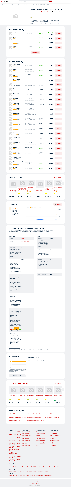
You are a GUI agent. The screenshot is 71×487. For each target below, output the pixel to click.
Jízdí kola (40, 466)
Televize (50, 465)
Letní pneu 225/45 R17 (26, 435)
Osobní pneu (20, 4)
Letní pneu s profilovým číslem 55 (33, 413)
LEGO (32, 465)
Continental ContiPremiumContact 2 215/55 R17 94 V (13, 453)
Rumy (23, 466)
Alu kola (37, 445)
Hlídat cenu (58, 204)
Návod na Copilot (21, 475)
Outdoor (44, 466)
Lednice (10, 466)
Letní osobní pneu (28, 4)
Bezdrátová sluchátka (20, 465)
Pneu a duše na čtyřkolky (41, 442)
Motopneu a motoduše (40, 440)
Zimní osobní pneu (40, 431)
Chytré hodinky (12, 465)
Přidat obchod (11, 481)
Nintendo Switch (44, 465)
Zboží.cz (4, 4)
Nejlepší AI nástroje (48, 475)
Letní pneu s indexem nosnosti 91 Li (52, 417)
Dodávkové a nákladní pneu (41, 436)
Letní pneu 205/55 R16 (26, 431)
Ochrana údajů (35, 481)
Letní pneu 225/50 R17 (26, 436)
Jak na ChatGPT (29, 475)
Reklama (60, 481)
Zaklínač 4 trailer (21, 471)
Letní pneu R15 (25, 442)
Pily (31, 466)
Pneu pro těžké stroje (40, 438)
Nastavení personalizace (44, 481)
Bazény (49, 466)
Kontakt (33, 483)
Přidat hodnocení (16, 85)
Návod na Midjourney (38, 475)
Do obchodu (58, 33)
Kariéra (37, 483)
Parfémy (27, 466)
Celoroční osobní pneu (40, 433)
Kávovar (55, 465)
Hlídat (53, 11)
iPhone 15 (28, 465)
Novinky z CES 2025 (13, 475)
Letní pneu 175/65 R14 (26, 445)
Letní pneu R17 (12, 413)
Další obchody (35, 52)
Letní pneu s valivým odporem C (15, 420)
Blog (22, 481)
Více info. (15, 371)
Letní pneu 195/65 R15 (26, 433)
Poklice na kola (39, 447)
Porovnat (48, 11)
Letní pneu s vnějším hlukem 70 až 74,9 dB (35, 420)
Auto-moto (9, 4)
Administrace (27, 481)
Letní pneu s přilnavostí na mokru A (34, 417)
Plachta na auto (53, 447)
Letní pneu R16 (25, 447)
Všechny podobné (58, 177)
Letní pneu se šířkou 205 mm (50, 413)
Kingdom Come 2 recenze (31, 471)
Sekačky (35, 466)
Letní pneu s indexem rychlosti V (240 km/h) (17, 417)
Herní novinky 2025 (12, 471)
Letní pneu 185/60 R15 (26, 440)
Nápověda (18, 481)
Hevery (51, 442)
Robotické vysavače (17, 466)
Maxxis (22, 238)
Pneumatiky (14, 4)
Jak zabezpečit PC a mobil (42, 471)
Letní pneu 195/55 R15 (26, 438)
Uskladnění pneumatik (40, 443)
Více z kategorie (58, 383)
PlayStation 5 (37, 465)
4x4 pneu (38, 435)
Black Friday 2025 (55, 466)
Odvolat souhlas (54, 481)
